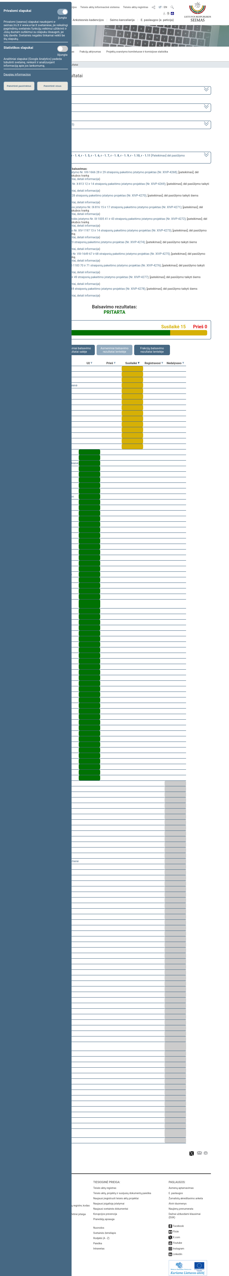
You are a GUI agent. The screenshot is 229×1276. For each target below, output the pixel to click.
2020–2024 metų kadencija (37, 90)
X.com (176, 1234)
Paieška (97, 1240)
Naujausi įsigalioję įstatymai (108, 1201)
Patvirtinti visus (52, 86)
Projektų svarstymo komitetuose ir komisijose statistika (137, 51)
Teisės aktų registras (135, 7)
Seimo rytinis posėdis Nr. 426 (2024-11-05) (47, 124)
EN (165, 7)
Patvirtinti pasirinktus (19, 86)
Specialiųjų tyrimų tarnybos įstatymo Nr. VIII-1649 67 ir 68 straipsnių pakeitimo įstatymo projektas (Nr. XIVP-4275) (98, 253)
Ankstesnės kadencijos (88, 20)
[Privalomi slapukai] (62, 12)
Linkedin (177, 1251)
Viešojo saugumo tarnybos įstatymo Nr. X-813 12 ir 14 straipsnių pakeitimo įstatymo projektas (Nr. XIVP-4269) (95, 184)
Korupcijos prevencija (105, 1211)
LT (160, 7)
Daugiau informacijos (17, 74)
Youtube (177, 1240)
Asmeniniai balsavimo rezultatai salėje (77, 350)
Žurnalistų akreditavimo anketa (186, 1195)
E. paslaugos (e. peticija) (157, 20)
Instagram (178, 1246)
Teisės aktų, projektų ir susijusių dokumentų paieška (122, 1190)
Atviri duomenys (177, 1201)
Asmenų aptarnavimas (181, 1185)
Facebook (178, 1223)
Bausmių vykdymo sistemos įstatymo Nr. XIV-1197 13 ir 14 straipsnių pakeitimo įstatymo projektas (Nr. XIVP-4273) (98, 230)
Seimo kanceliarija (122, 20)
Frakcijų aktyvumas (90, 51)
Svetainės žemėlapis (104, 1230)
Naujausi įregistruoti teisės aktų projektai (116, 1195)
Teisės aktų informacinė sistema (100, 7)
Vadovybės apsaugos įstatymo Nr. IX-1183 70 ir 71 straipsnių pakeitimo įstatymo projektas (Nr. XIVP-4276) (93, 265)
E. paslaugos (176, 1190)
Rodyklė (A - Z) (101, 1235)
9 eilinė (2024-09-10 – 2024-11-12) (42, 107)
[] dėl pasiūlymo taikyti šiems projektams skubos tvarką (102, 157)
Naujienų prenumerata (181, 1206)
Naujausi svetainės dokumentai (110, 1206)
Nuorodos (98, 1225)
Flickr (176, 1229)
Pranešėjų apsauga (103, 1216)
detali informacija (88, 179)
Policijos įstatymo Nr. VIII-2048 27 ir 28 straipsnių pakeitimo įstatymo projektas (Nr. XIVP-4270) (86, 195)
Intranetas (98, 1246)
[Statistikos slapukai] (62, 49)
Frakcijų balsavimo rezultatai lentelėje (152, 350)
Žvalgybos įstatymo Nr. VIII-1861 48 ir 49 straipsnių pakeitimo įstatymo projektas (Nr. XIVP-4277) (87, 277)
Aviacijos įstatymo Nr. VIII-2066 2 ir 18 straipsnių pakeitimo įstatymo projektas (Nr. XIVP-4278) (85, 288)
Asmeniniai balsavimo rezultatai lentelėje (114, 350)
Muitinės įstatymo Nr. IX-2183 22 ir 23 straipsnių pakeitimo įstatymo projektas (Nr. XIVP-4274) (85, 242)
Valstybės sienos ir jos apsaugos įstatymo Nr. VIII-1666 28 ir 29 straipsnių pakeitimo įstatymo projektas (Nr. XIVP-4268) (101, 172)
